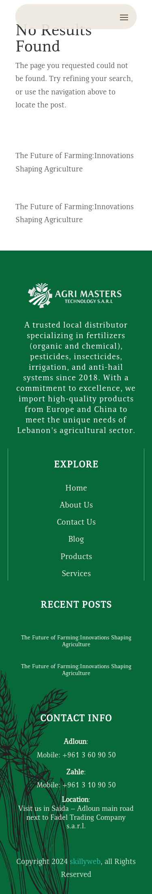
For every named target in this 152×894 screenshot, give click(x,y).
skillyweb (85, 862)
